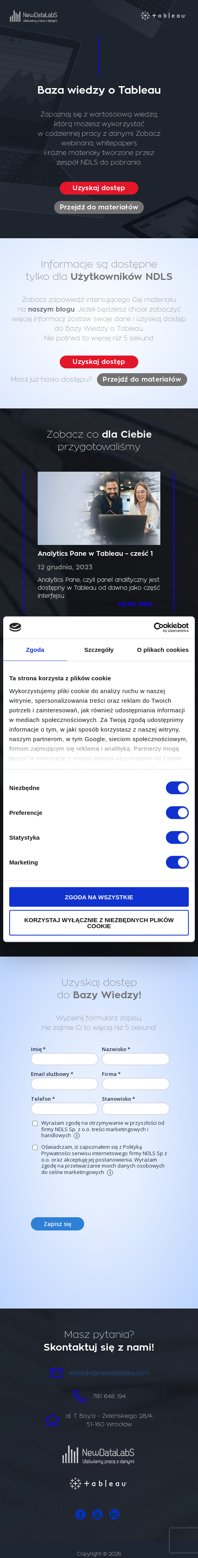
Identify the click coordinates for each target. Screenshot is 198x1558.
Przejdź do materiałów (99, 207)
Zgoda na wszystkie (99, 897)
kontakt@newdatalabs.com (109, 1373)
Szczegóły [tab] (98, 649)
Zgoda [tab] (35, 649)
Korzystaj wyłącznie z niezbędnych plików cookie (99, 922)
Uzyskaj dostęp (99, 188)
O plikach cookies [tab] (163, 649)
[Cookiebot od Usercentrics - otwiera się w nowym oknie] (154, 627)
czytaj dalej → (138, 604)
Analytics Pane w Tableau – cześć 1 (95, 554)
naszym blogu (51, 309)
